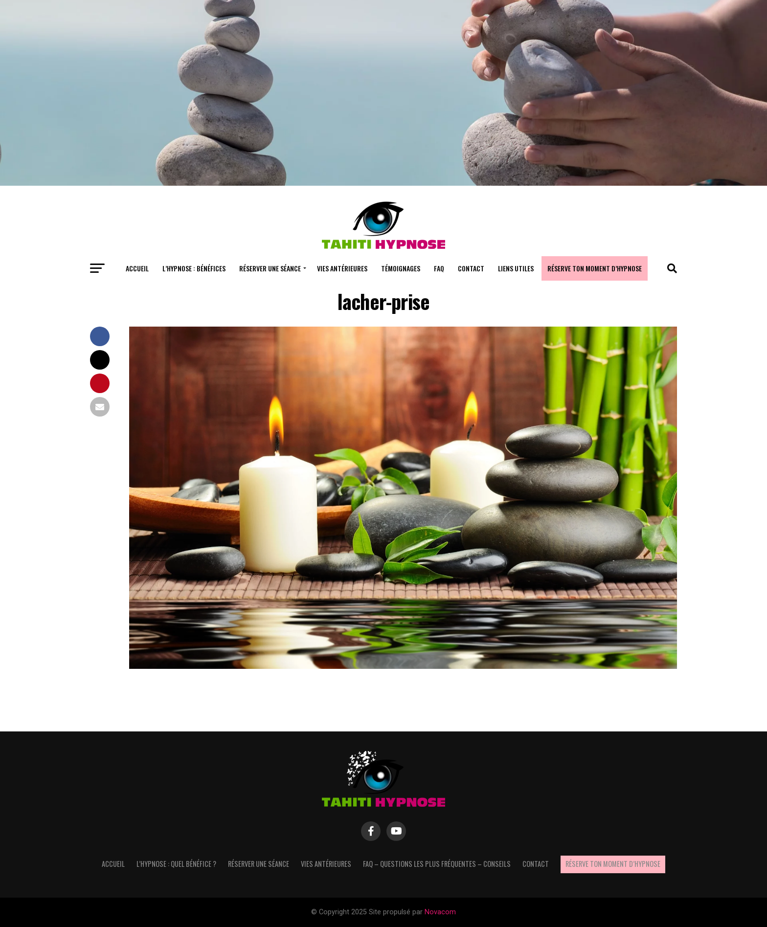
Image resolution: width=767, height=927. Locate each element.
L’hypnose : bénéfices (194, 268)
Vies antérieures (342, 268)
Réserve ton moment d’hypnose (594, 268)
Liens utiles (516, 268)
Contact (471, 268)
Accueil (137, 268)
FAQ (439, 268)
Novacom (440, 912)
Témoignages (400, 268)
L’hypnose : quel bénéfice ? (176, 864)
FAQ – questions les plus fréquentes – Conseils (437, 864)
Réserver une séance (270, 268)
